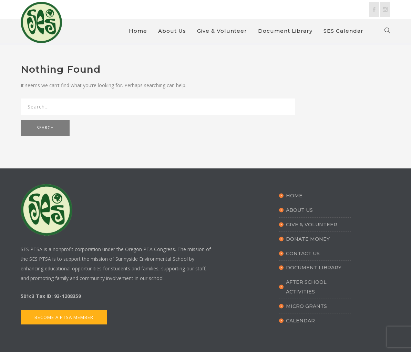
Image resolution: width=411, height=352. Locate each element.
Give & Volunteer (222, 31)
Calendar (300, 321)
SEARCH (45, 128)
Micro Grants (306, 306)
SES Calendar (343, 31)
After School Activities (306, 287)
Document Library (285, 31)
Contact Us (303, 253)
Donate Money (308, 239)
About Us (172, 31)
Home (138, 31)
